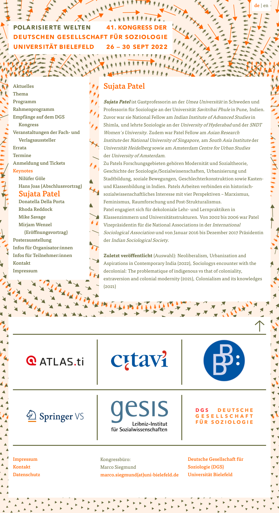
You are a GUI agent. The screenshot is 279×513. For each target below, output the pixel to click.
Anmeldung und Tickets (42, 164)
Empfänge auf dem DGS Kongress (42, 121)
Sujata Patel (42, 194)
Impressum (28, 271)
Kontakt (24, 263)
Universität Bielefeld (210, 475)
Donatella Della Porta (44, 202)
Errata (23, 148)
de (257, 6)
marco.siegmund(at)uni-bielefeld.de (139, 475)
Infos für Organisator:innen (46, 248)
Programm (27, 102)
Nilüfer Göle (34, 179)
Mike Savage (35, 217)
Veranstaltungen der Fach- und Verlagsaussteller (49, 137)
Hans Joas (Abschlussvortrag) (53, 187)
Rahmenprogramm (36, 110)
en (265, 6)
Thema (23, 94)
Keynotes (26, 171)
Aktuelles (26, 87)
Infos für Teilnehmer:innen (45, 256)
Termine (25, 156)
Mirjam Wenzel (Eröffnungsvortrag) (46, 229)
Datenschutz (26, 475)
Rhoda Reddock (38, 210)
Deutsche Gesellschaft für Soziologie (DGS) (215, 464)
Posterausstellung (35, 240)
